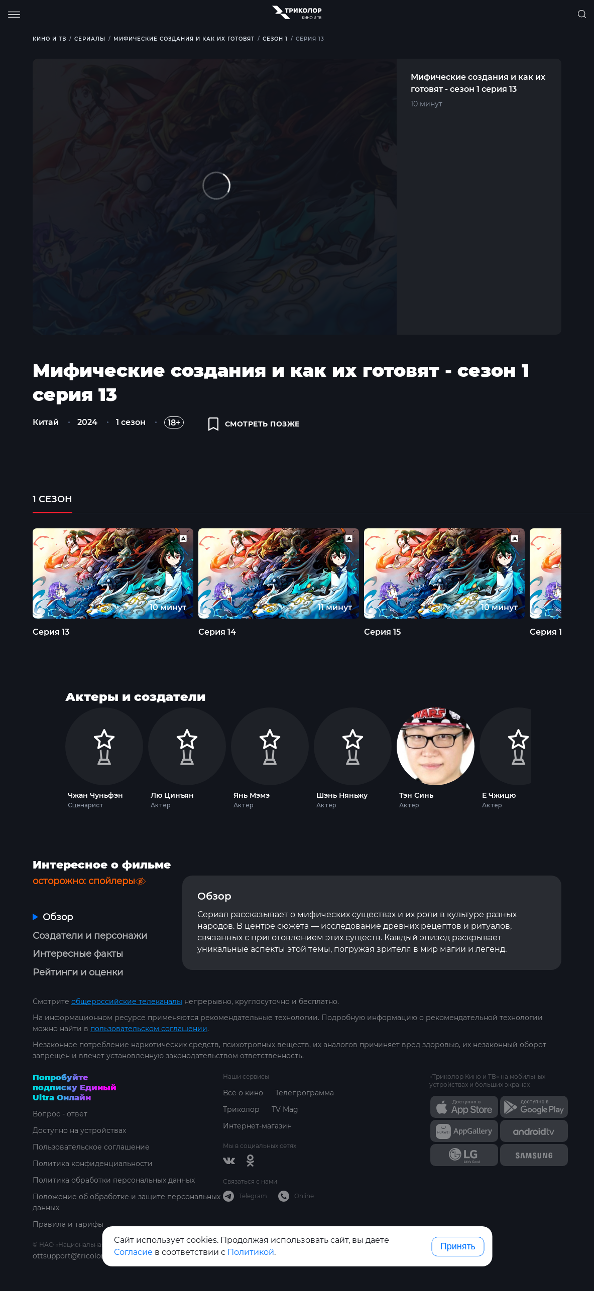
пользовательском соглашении (148, 1028)
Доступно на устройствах (79, 1130)
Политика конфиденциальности (93, 1163)
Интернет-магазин (257, 1125)
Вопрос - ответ (60, 1113)
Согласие (133, 1252)
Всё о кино (243, 1092)
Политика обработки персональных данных (114, 1180)
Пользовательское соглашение (91, 1147)
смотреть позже (254, 423)
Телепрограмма (304, 1092)
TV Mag (285, 1109)
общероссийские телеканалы (126, 1001)
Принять (458, 1246)
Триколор (241, 1109)
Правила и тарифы (68, 1224)
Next (544, 756)
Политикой (250, 1252)
